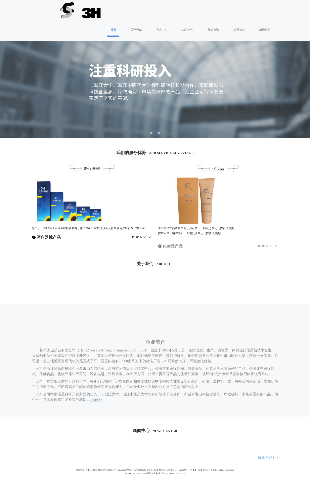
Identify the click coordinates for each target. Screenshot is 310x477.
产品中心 (171, 9)
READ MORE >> (142, 217)
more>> (96, 381)
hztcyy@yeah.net (191, 450)
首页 (123, 9)
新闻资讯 (223, 9)
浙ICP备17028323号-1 (155, 472)
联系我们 (248, 9)
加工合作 (197, 9)
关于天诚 (145, 9)
